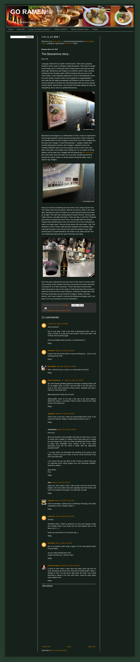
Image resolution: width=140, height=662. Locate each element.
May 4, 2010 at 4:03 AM (63, 543)
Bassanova (50, 310)
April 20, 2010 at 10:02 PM (65, 516)
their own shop (87, 152)
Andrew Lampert (54, 565)
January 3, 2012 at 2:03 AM (70, 565)
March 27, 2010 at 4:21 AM (61, 482)
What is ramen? (61, 29)
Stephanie (51, 414)
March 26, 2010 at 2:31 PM (74, 380)
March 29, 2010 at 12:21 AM (64, 500)
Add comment (47, 586)
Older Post (91, 647)
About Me (21, 29)
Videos (95, 29)
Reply (50, 343)
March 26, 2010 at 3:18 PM (65, 414)
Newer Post (46, 647)
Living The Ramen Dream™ (39, 29)
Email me (68, 43)
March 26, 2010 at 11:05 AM (66, 366)
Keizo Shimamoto (54, 380)
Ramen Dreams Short (80, 29)
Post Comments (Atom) (59, 650)
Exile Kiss (51, 516)
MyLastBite (52, 366)
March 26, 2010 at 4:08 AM (64, 351)
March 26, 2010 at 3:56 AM (58, 324)
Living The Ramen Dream (63, 310)
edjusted (51, 500)
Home (10, 29)
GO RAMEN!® (31, 11)
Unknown (51, 351)
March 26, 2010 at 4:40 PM (66, 429)
